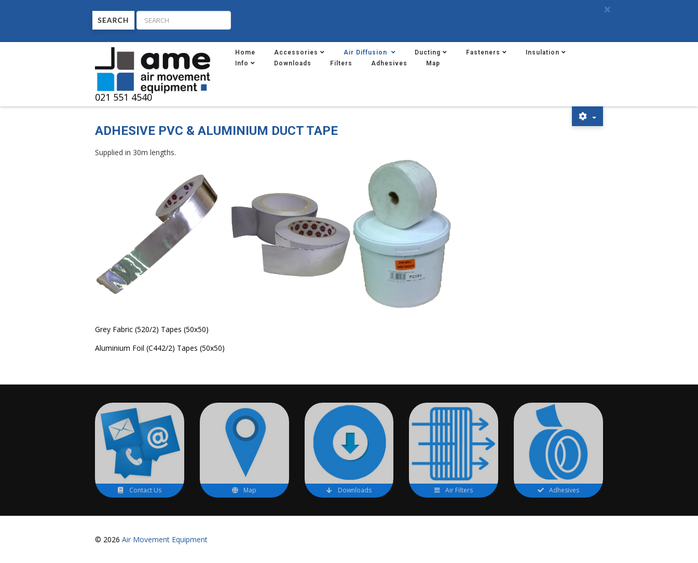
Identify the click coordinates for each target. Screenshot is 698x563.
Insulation (542, 52)
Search (113, 20)
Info (242, 63)
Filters (341, 63)
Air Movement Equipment (165, 539)
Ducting (428, 52)
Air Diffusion (366, 52)
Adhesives (389, 63)
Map (433, 63)
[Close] (607, 9)
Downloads (292, 63)
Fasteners (483, 52)
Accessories (296, 52)
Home (245, 52)
